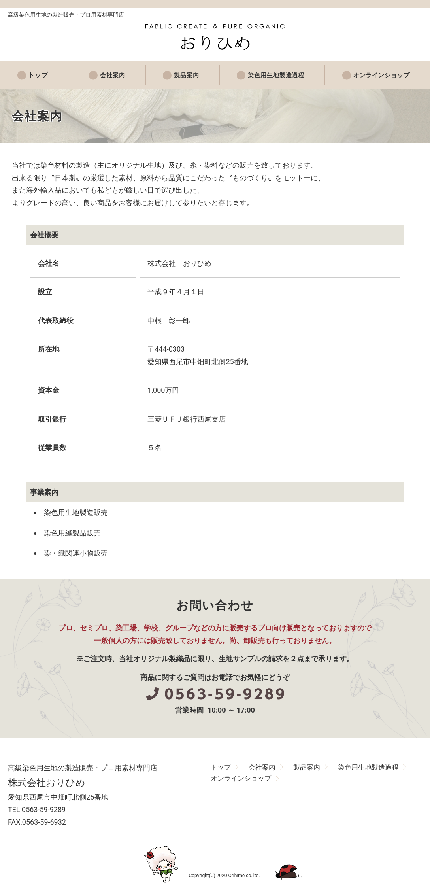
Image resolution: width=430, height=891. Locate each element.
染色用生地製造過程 (271, 75)
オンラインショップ (379, 75)
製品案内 (180, 75)
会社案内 (106, 75)
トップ (36, 75)
